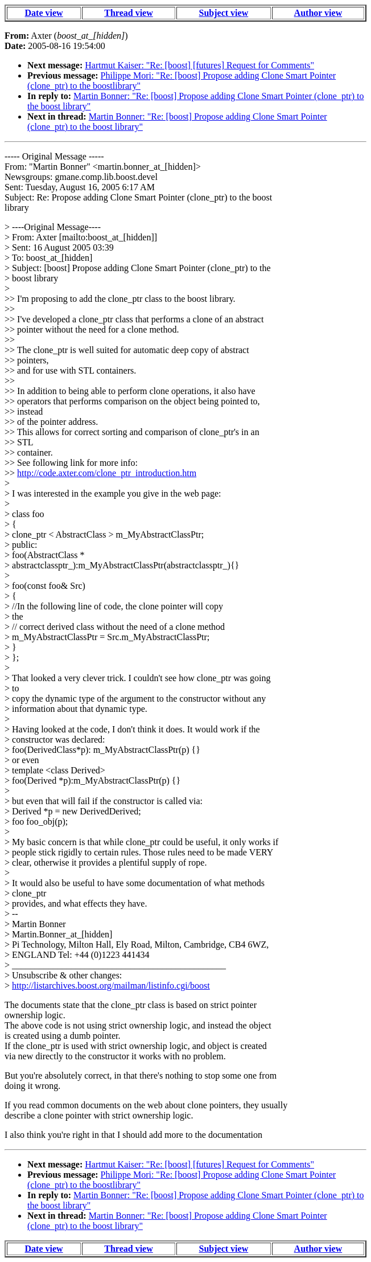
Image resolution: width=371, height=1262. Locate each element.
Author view (318, 13)
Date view (44, 13)
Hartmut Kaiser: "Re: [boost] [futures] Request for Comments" (199, 65)
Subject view (224, 13)
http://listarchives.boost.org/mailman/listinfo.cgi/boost (111, 985)
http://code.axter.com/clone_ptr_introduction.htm (106, 473)
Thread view (128, 13)
